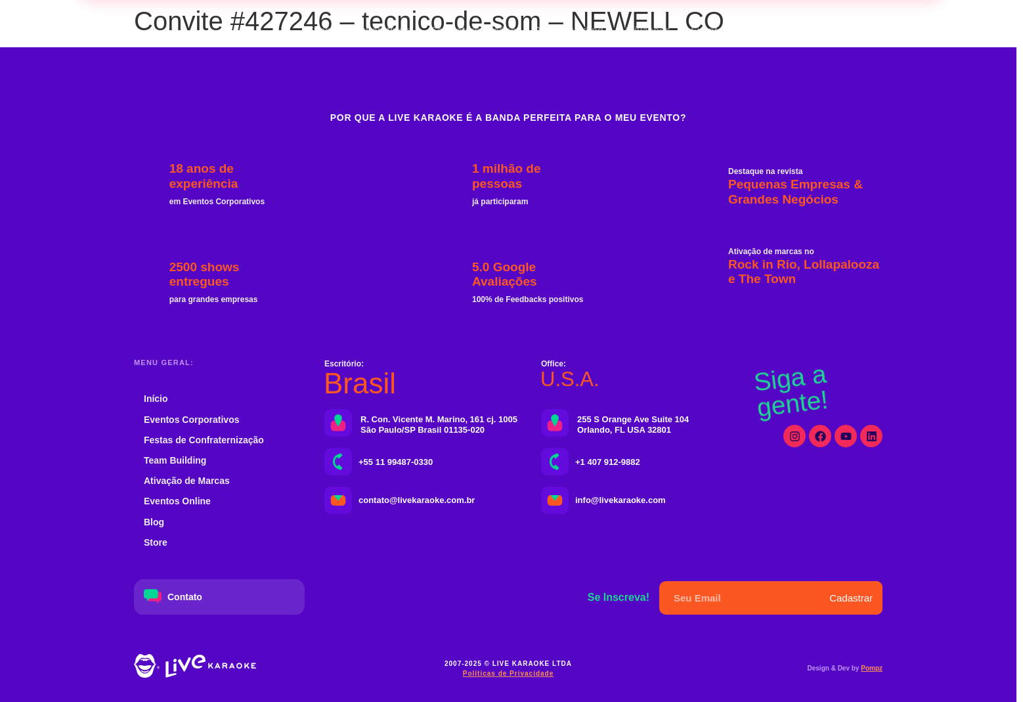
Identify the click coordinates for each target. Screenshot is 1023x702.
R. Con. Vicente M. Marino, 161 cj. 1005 (438, 419)
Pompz (871, 668)
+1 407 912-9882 (607, 462)
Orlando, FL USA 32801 (624, 430)
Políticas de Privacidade (508, 673)
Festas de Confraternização (204, 440)
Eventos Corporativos (358, 29)
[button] (848, 30)
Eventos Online (726, 29)
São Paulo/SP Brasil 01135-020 (422, 430)
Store (155, 542)
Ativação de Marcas (187, 480)
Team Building (569, 29)
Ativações (647, 29)
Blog (154, 522)
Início (156, 398)
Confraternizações (473, 29)
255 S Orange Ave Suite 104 (633, 419)
